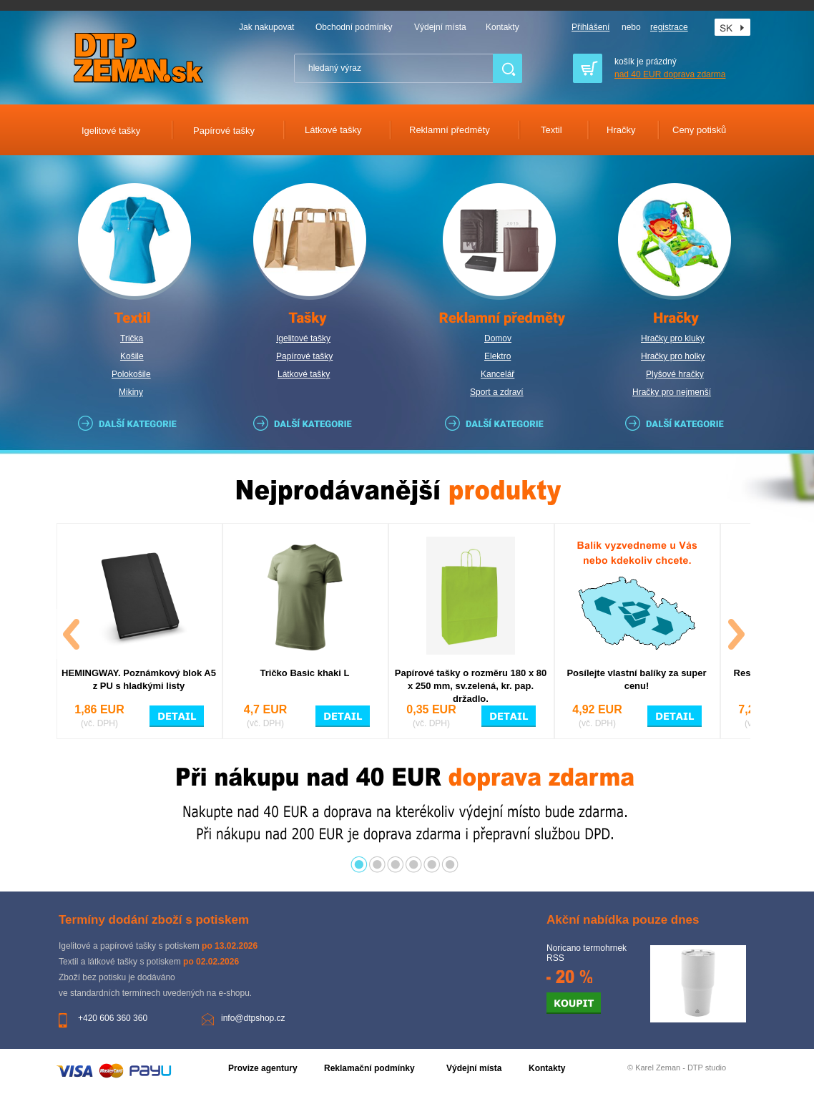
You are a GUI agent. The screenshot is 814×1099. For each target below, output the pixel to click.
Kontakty (502, 27)
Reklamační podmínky (369, 1068)
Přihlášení (590, 27)
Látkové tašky (304, 374)
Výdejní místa (440, 27)
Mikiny (131, 392)
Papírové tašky (304, 356)
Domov (497, 338)
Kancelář (497, 374)
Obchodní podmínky (353, 27)
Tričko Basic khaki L (304, 673)
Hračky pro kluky (673, 338)
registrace (669, 27)
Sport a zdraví (497, 392)
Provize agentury (263, 1068)
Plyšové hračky (675, 374)
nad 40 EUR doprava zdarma (669, 74)
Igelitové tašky (303, 338)
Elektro (497, 356)
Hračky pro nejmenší (671, 392)
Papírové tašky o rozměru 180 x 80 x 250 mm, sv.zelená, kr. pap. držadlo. (470, 686)
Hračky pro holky (673, 356)
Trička (131, 338)
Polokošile (131, 374)
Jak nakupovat (266, 27)
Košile (132, 356)
